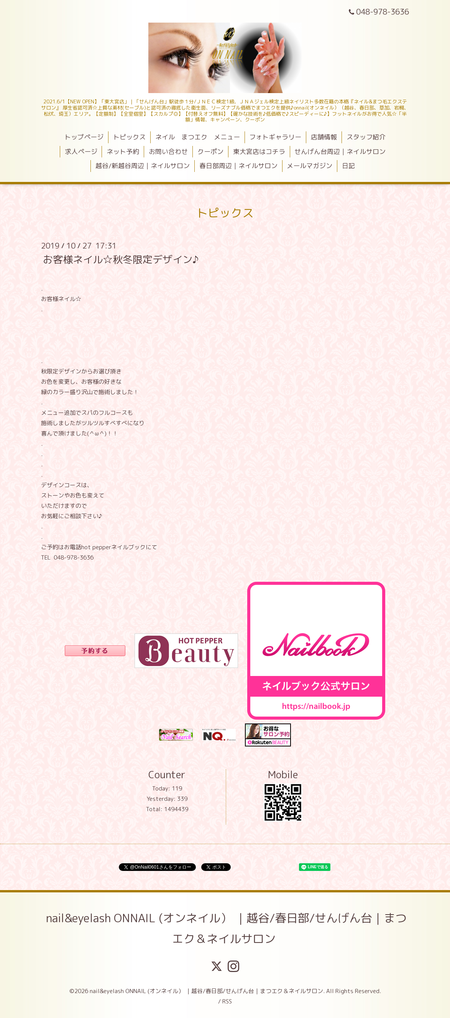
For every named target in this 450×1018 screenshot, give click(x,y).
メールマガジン (309, 165)
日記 (348, 165)
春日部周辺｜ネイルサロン (238, 165)
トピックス (129, 137)
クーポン (210, 151)
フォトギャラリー (275, 137)
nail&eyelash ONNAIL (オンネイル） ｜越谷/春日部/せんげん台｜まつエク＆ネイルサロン (226, 928)
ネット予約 (123, 151)
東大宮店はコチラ (259, 151)
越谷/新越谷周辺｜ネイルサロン (142, 165)
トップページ (83, 137)
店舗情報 (324, 137)
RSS (227, 1001)
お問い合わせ (168, 151)
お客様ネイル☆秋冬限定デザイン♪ (121, 259)
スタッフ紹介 (366, 137)
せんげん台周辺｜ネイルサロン (340, 151)
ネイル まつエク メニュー (197, 137)
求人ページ (81, 151)
